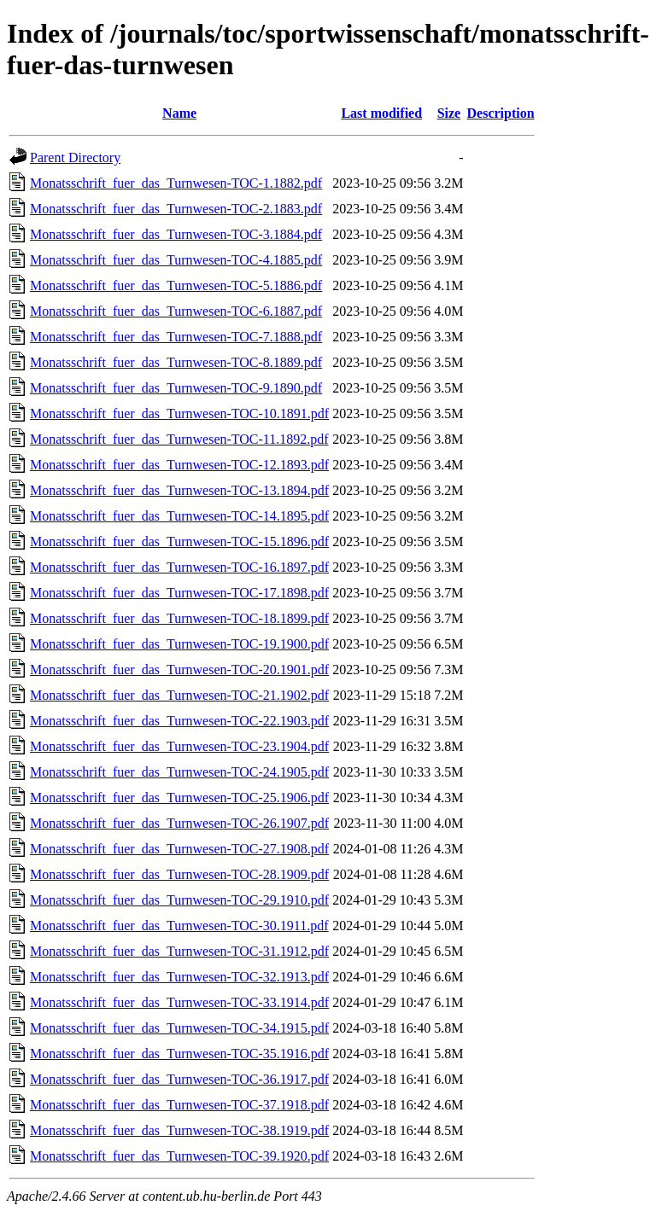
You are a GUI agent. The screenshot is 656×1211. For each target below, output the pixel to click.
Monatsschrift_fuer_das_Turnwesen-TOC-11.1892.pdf (179, 439)
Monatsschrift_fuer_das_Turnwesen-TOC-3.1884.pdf (176, 234)
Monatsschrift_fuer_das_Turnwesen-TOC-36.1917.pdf (179, 1079)
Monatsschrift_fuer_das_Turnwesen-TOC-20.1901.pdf (179, 669)
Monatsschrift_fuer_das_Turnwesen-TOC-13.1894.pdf (179, 490)
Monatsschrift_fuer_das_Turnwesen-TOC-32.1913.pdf (179, 976)
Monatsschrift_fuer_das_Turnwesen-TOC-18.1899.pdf (179, 618)
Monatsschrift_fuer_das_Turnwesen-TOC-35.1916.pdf (179, 1053)
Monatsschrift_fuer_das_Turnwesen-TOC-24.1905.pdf (179, 772)
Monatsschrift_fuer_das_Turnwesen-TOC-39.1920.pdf (179, 1156)
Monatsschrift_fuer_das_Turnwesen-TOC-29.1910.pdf (179, 900)
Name (179, 113)
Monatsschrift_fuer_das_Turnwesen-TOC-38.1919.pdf (179, 1130)
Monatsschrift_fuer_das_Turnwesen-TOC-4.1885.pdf (176, 260)
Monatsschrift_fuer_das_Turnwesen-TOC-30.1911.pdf (179, 925)
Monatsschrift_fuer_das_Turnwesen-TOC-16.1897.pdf (179, 567)
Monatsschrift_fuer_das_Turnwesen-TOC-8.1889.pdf (176, 362)
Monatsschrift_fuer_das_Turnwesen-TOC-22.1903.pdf (179, 720)
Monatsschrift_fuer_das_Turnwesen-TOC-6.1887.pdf (176, 311)
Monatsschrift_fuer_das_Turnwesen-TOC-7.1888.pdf (176, 336)
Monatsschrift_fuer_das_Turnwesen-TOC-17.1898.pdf (179, 592)
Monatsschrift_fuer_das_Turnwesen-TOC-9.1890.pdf (176, 388)
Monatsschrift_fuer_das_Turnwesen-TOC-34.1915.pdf (179, 1028)
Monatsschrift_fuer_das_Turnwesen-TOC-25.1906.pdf (179, 797)
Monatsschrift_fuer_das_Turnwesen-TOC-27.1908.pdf (179, 848)
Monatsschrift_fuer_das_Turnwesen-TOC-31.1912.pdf (179, 951)
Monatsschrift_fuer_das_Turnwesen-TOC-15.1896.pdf (179, 541)
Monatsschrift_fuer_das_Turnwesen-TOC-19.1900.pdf (179, 644)
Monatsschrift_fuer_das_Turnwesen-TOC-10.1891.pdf (179, 413)
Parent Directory (75, 157)
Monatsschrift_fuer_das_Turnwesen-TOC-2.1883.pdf (176, 208)
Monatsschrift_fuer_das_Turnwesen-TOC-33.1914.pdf (179, 1002)
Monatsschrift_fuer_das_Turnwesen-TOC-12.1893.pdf (179, 464)
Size (449, 113)
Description (501, 113)
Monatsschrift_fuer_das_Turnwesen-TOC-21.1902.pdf (179, 695)
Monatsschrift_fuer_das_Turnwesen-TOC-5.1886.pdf (176, 285)
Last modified (381, 113)
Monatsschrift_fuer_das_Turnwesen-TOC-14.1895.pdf (179, 516)
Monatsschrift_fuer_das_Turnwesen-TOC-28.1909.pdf (179, 874)
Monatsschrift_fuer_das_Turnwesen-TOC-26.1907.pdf (179, 823)
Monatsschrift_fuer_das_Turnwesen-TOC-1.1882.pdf (176, 183)
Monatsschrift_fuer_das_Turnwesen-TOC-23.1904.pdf (179, 746)
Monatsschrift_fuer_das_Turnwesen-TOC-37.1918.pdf (179, 1104)
